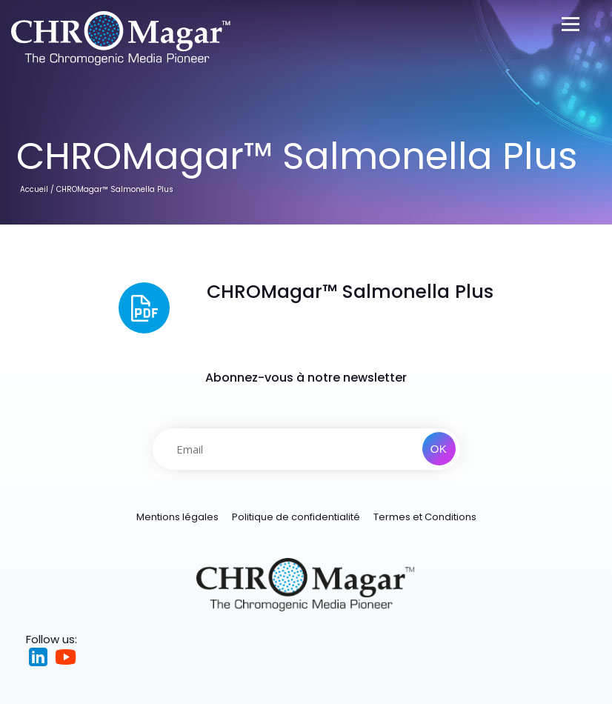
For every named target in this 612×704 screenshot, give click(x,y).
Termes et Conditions (424, 517)
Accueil (34, 189)
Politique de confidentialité (296, 517)
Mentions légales (177, 517)
